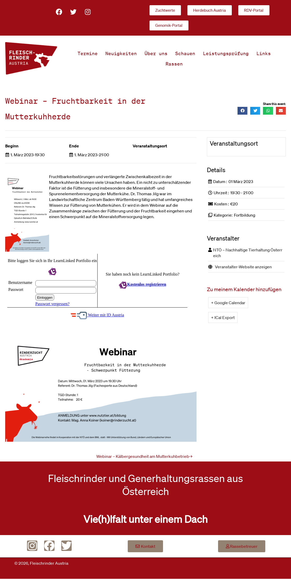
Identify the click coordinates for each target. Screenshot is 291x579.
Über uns (156, 53)
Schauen (185, 53)
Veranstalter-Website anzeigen (243, 267)
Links (263, 53)
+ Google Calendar (228, 302)
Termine (88, 53)
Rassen (174, 64)
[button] (242, 111)
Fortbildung (244, 215)
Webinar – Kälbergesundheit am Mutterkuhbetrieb (142, 456)
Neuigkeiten (121, 53)
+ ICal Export (223, 317)
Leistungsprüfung (226, 53)
